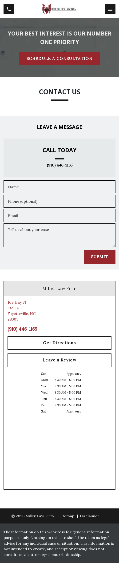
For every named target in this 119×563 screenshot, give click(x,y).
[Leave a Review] (59, 360)
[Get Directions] (59, 343)
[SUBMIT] (99, 257)
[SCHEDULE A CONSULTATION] (59, 59)
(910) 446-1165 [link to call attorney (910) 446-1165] (59, 165)
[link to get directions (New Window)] (59, 310)
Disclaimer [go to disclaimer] (89, 516)
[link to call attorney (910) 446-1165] (9, 9)
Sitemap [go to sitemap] (67, 516)
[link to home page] (60, 9)
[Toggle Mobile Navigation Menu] (110, 9)
